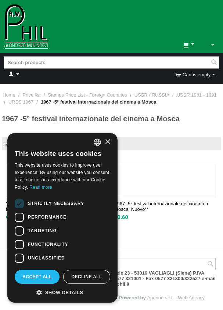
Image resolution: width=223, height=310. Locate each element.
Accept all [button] (37, 276)
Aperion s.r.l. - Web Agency (176, 297)
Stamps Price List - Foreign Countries (87, 95)
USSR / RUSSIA (151, 95)
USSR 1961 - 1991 (197, 95)
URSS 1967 (21, 102)
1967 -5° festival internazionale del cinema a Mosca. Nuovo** (161, 206)
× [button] (107, 142)
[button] (62, 292)
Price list (31, 95)
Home (9, 95)
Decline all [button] (86, 276)
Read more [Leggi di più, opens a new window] (40, 187)
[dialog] (62, 218)
